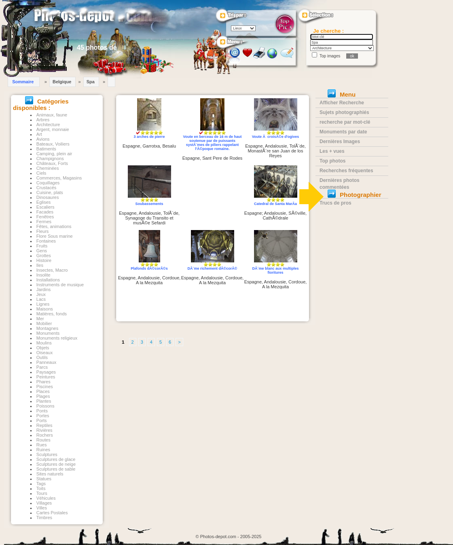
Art (39, 134)
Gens (41, 250)
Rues (41, 444)
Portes (42, 415)
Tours (41, 493)
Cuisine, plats (49, 192)
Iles (39, 265)
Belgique (62, 81)
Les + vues (332, 151)
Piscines (44, 386)
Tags (41, 483)
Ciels (41, 173)
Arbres (42, 119)
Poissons (45, 405)
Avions (43, 139)
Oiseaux (44, 352)
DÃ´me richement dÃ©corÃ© (212, 268)
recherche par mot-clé (345, 122)
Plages (43, 396)
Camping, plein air (54, 153)
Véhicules (46, 498)
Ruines (43, 449)
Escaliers (45, 207)
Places (43, 391)
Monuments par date (343, 132)
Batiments (46, 148)
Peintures (45, 376)
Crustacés (46, 187)
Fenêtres (45, 216)
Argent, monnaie (52, 129)
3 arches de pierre (149, 137)
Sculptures (46, 454)
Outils (42, 357)
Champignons (50, 158)
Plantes (43, 401)
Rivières (44, 430)
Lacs (41, 299)
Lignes (42, 304)
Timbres (44, 517)
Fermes (43, 221)
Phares (43, 381)
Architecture (48, 124)
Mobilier (44, 323)
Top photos (332, 161)
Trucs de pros (335, 203)
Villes (41, 507)
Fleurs (42, 231)
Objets (42, 347)
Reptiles (44, 425)
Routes (43, 439)
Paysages (46, 372)
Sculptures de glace (56, 459)
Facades (44, 211)
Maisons (44, 308)
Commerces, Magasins (59, 177)
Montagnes (47, 328)
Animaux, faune (51, 114)
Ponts (42, 410)
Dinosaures (47, 197)
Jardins (43, 289)
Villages (44, 503)
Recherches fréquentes (346, 170)
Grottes (43, 255)
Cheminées (47, 168)
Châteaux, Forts (52, 163)
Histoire (43, 260)
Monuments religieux (57, 338)
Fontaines (46, 241)
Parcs (42, 367)
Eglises (43, 202)
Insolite (43, 274)
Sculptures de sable (56, 469)
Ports (41, 420)
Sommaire (23, 81)
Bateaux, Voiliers (53, 144)
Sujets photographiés (344, 112)
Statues (43, 478)
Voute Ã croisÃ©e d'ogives (275, 137)
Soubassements (149, 204)
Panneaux (46, 362)
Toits (41, 488)
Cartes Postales (52, 512)
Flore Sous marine (54, 236)
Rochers (44, 435)
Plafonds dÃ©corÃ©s (149, 268)
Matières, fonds (51, 313)
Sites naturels (50, 473)
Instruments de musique (60, 284)
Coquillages (47, 182)
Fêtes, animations (54, 226)
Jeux (41, 294)
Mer (40, 318)
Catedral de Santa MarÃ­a (275, 204)
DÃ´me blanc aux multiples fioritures (275, 270)
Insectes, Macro (52, 270)
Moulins (44, 342)
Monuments (47, 333)
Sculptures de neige (56, 464)
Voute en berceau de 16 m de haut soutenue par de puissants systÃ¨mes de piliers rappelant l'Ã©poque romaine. (212, 143)
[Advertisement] (212, 198)
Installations (48, 279)
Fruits (42, 245)
